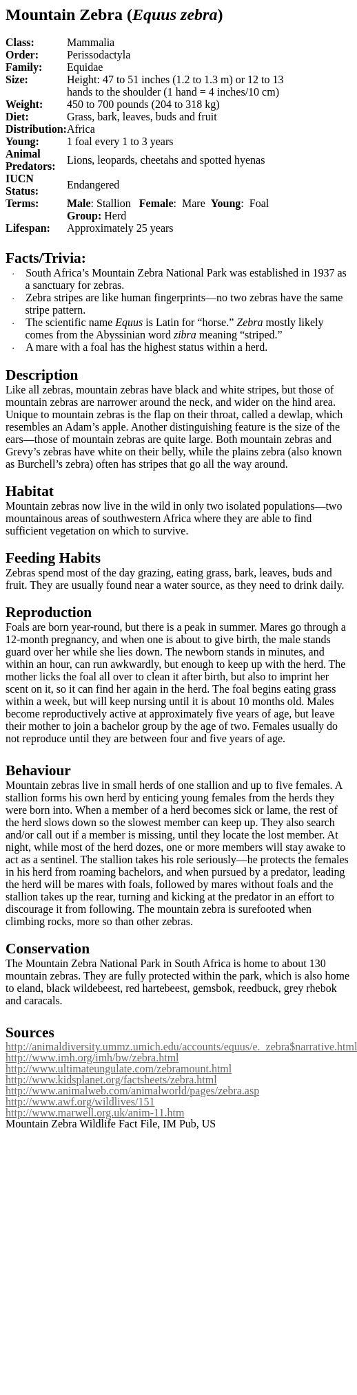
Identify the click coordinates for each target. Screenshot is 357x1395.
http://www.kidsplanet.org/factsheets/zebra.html (111, 1079)
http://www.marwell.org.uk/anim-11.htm (95, 1112)
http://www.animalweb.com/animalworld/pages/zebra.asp (132, 1090)
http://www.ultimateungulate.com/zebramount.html (119, 1068)
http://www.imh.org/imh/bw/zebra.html (92, 1057)
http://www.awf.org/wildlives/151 (80, 1101)
